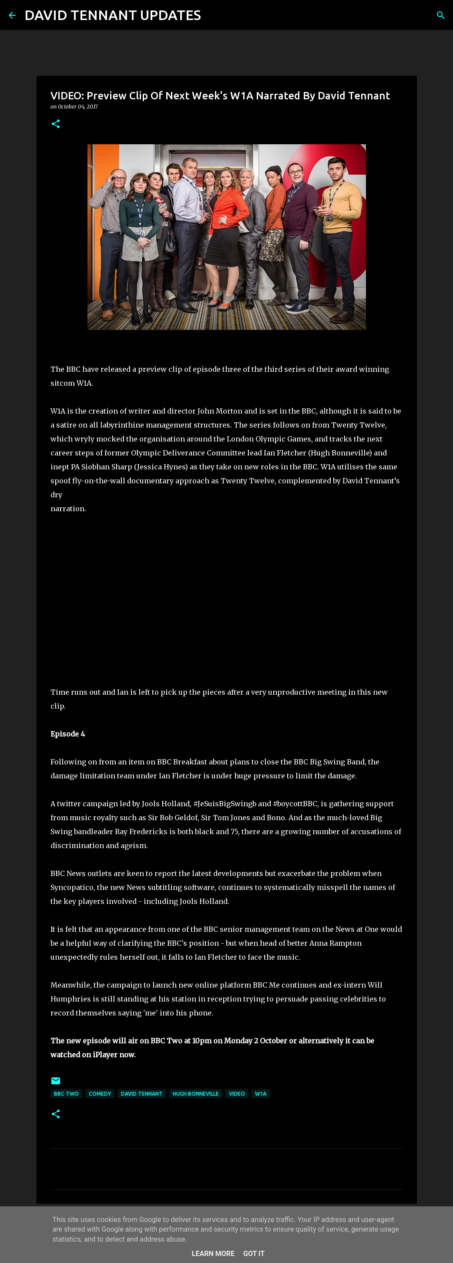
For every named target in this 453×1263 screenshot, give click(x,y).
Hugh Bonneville (196, 1094)
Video (237, 1094)
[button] (55, 124)
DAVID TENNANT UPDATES (112, 15)
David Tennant (142, 1094)
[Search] (213, 15)
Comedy (100, 1094)
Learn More (213, 1253)
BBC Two (66, 1094)
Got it (254, 1253)
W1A (260, 1094)
